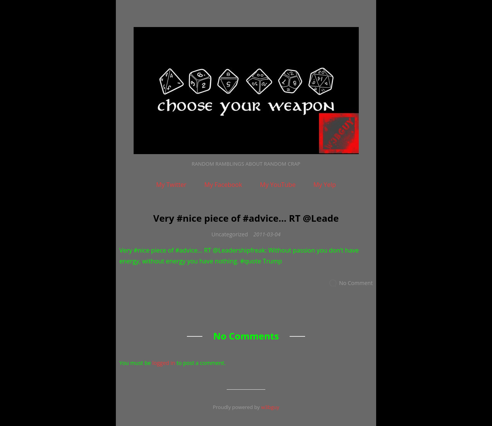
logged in (163, 363)
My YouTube (277, 184)
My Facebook (223, 184)
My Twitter (171, 184)
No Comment (356, 283)
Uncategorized (230, 234)
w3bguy (270, 407)
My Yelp (325, 184)
